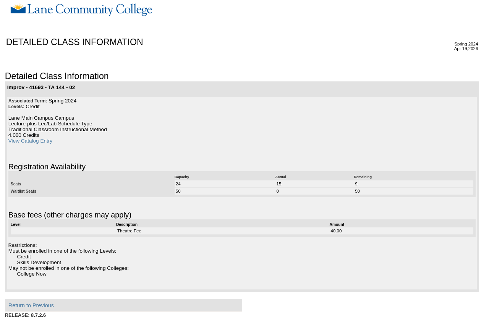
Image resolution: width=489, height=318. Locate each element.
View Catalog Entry (30, 141)
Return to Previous (31, 305)
